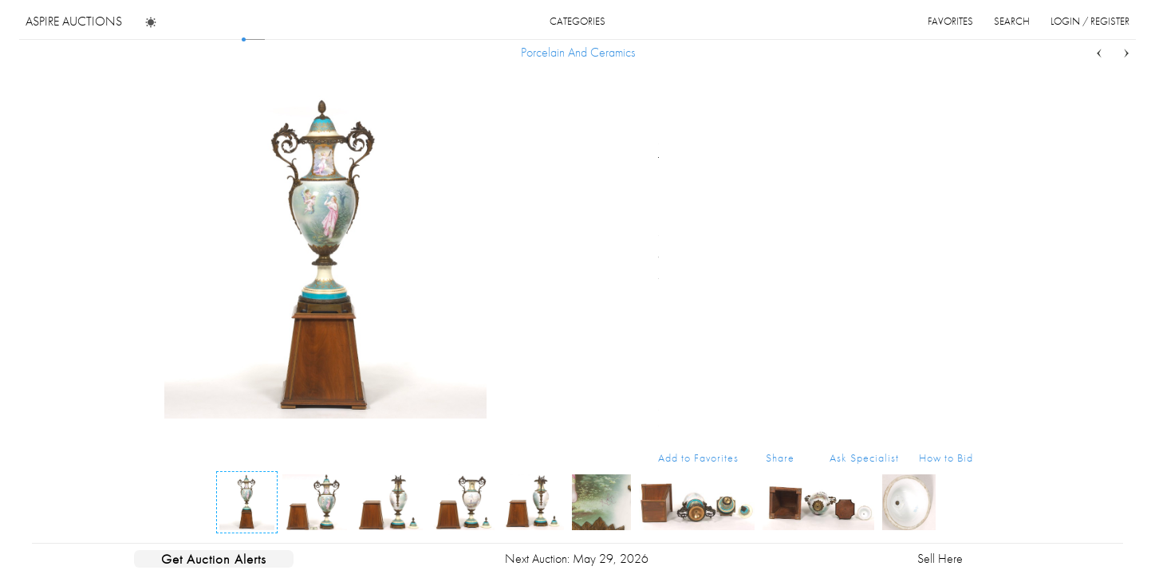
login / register (1090, 21)
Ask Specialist (864, 457)
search (1012, 21)
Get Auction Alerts (213, 559)
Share (780, 457)
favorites (950, 21)
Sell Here (940, 558)
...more (960, 201)
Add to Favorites (698, 457)
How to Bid (946, 457)
